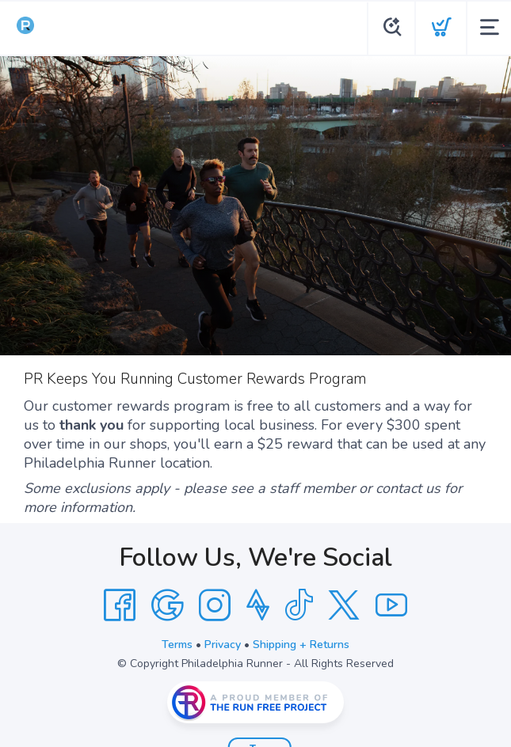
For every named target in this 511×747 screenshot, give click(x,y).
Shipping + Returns (301, 644)
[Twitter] (344, 605)
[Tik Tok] (298, 605)
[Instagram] (214, 605)
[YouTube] (391, 605)
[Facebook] (119, 605)
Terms (177, 644)
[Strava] (257, 605)
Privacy (222, 644)
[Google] (167, 605)
